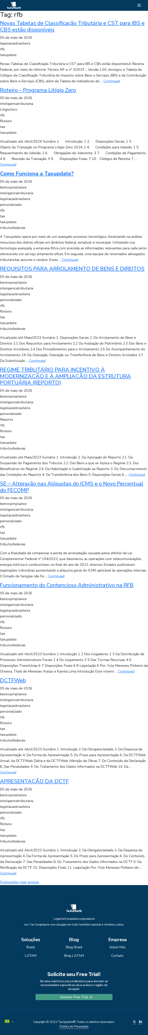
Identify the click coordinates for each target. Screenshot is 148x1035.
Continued (111, 81)
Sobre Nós (117, 947)
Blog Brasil (74, 947)
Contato (117, 955)
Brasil (30, 947)
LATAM (30, 955)
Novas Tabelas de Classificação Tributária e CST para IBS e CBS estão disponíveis (72, 26)
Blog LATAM (74, 955)
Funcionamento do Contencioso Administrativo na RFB (67, 585)
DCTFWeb (13, 680)
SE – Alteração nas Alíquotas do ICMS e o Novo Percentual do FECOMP (71, 487)
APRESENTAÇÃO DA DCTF (34, 781)
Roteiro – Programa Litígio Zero (38, 90)
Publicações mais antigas (19, 882)
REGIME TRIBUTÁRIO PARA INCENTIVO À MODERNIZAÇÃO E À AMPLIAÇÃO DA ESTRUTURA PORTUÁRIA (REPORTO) (65, 376)
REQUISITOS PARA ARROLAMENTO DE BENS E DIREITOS (72, 268)
